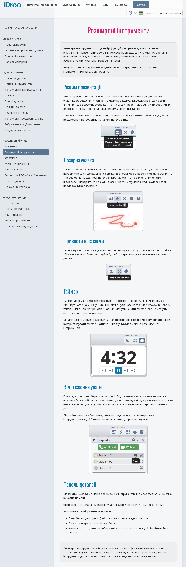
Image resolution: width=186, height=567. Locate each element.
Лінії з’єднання (14, 101)
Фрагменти (12, 158)
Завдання (11, 146)
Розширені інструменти (20, 152)
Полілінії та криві (15, 107)
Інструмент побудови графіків (24, 118)
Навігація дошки (15, 78)
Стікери (9, 95)
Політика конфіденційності (22, 226)
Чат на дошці (13, 169)
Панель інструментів (18, 56)
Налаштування (14, 181)
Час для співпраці (16, 62)
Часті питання (13, 214)
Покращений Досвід (18, 208)
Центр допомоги (21, 27)
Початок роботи (15, 44)
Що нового (12, 203)
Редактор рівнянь (16, 112)
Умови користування (18, 220)
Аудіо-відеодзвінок (17, 163)
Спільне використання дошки (24, 50)
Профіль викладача (17, 187)
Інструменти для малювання (23, 89)
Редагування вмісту (17, 130)
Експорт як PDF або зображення (26, 175)
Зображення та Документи (22, 124)
